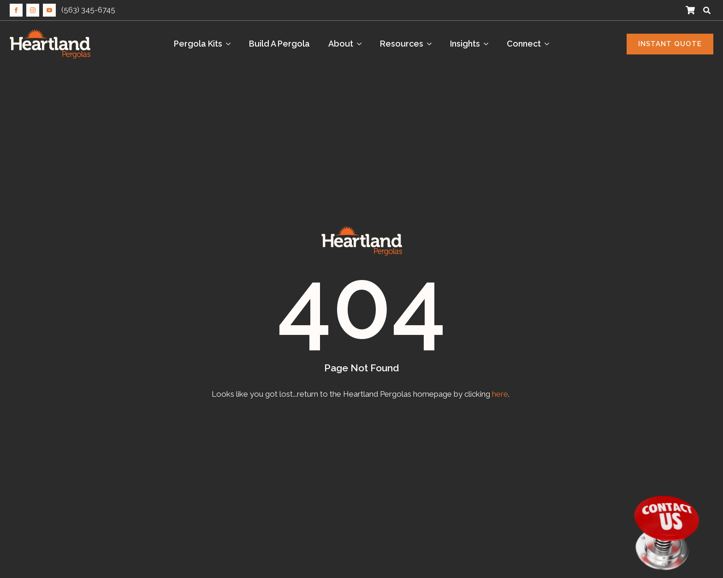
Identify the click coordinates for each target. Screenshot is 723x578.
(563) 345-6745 (88, 9)
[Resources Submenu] (432, 43)
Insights (465, 43)
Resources (401, 43)
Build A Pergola (279, 43)
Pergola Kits (198, 43)
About (340, 43)
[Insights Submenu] (489, 43)
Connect (524, 43)
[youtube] (49, 10)
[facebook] (16, 10)
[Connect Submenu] (549, 43)
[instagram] (32, 10)
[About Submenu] (362, 43)
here (500, 394)
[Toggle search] (706, 10)
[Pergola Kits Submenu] (231, 43)
